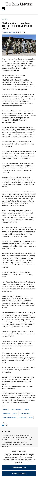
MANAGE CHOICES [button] (19, 467)
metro (31, 417)
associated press (16, 409)
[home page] (19, 4)
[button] (34, 449)
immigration (6, 413)
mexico (15, 413)
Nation (4, 19)
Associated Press (10, 32)
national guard (25, 413)
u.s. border (22, 417)
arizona (5, 409)
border (27, 409)
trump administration (9, 417)
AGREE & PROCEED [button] (19, 474)
